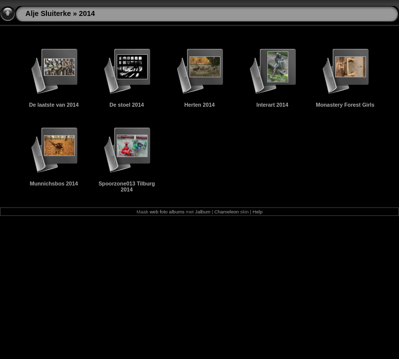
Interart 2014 (272, 105)
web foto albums (167, 211)
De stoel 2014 (126, 105)
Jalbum (202, 211)
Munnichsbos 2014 (54, 183)
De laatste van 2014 (54, 105)
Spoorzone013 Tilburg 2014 (126, 186)
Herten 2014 (199, 105)
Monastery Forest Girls (345, 105)
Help (258, 211)
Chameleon (226, 211)
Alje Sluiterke (48, 13)
